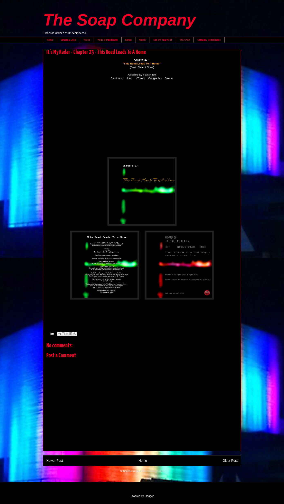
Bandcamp (117, 78)
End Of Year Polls (162, 39)
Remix (128, 39)
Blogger (148, 495)
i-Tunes (140, 78)
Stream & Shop (68, 39)
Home (50, 39)
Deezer (169, 78)
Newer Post (54, 460)
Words (142, 39)
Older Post (230, 460)
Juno (129, 78)
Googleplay (155, 78)
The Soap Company (119, 20)
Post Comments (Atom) (150, 471)
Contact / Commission (209, 39)
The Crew (185, 39)
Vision (87, 39)
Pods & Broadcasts (108, 39)
